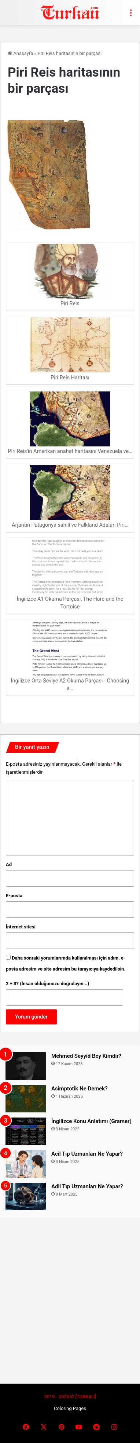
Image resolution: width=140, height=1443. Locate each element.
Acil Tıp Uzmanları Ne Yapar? (87, 1154)
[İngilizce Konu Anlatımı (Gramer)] (25, 1131)
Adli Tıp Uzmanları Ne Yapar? (87, 1186)
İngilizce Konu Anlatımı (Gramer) (91, 1121)
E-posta (14, 895)
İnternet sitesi (21, 927)
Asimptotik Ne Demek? (79, 1088)
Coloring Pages (70, 1408)
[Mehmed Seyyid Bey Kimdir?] (25, 1066)
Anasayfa (20, 53)
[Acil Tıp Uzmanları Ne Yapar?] (25, 1164)
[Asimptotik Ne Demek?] (25, 1098)
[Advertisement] (70, 1296)
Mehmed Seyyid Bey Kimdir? (86, 1056)
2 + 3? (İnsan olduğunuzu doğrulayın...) (47, 983)
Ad (9, 864)
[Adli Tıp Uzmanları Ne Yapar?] (25, 1196)
